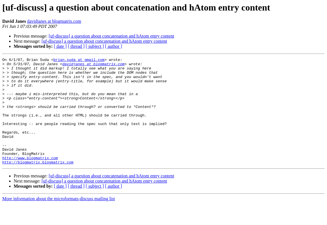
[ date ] (60, 46)
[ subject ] (95, 46)
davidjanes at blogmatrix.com (54, 21)
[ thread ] (76, 46)
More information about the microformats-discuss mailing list (58, 220)
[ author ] (113, 46)
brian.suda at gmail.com (78, 60)
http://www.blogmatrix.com (30, 178)
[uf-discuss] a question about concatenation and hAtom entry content (111, 36)
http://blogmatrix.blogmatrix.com (37, 183)
